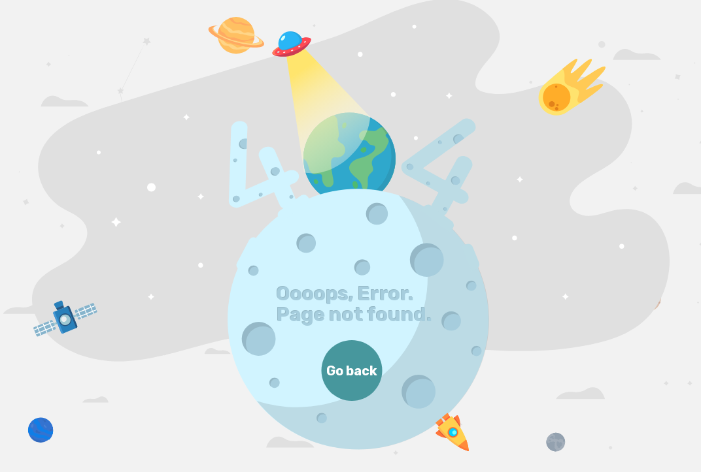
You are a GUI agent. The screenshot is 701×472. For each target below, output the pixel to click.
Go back (351, 371)
